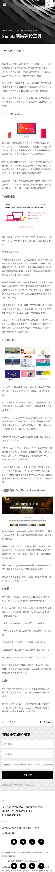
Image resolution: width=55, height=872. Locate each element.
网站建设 (43, 68)
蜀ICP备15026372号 (33, 861)
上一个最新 (10, 722)
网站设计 (7, 437)
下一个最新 (45, 722)
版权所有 (11, 861)
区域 (4, 861)
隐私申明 (19, 861)
